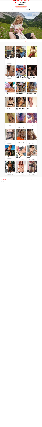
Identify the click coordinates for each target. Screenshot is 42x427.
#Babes (21, 40)
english (13, 0)
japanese (21, 0)
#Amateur (16, 40)
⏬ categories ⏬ (21, 6)
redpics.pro (32, 181)
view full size (10, 63)
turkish (28, 0)
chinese (17, 0)
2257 (1, 179)
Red (16, 3)
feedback (4, 179)
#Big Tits (26, 40)
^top (31, 179)
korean (25, 0)
